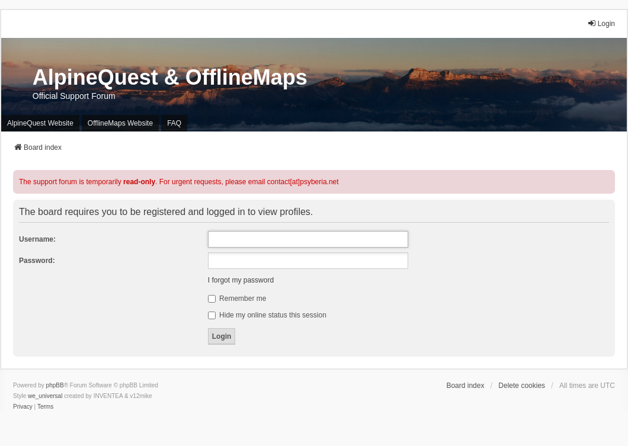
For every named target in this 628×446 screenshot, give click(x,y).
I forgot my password (241, 280)
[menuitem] (23, 407)
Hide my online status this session (267, 315)
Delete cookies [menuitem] (521, 385)
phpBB (55, 385)
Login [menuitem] (601, 23)
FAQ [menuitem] (174, 123)
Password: (37, 260)
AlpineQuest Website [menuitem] (40, 123)
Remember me (237, 298)
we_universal (45, 396)
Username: (37, 239)
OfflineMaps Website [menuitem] (120, 123)
